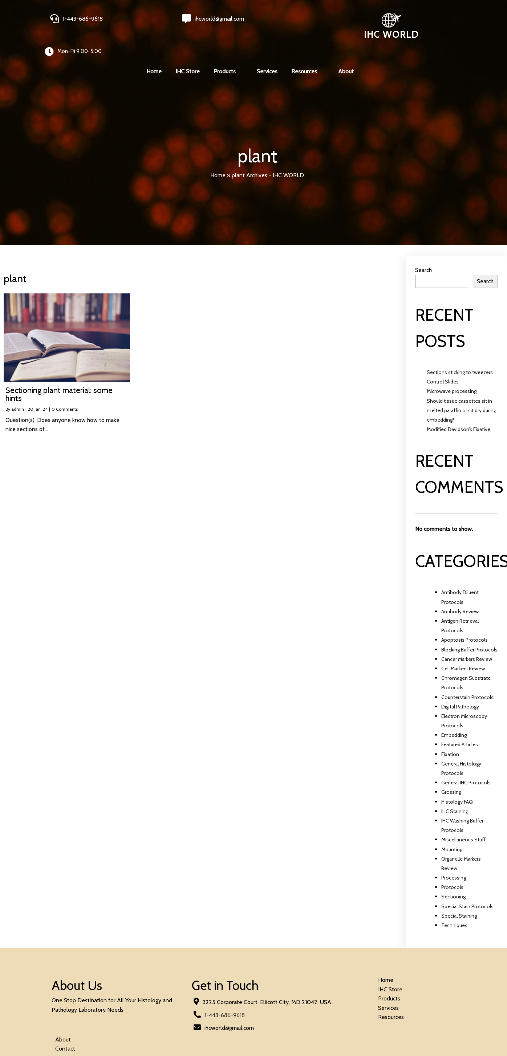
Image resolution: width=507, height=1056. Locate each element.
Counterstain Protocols (467, 670)
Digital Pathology (460, 680)
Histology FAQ (457, 775)
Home (218, 148)
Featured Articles (459, 718)
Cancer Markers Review (466, 632)
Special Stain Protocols (467, 880)
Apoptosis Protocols (464, 613)
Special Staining (459, 889)
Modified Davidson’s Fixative (458, 403)
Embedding (454, 709)
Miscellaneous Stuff (463, 813)
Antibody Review (460, 585)
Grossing (451, 766)
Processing (453, 851)
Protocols (452, 861)
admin (17, 383)
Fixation (450, 727)
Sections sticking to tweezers (460, 346)
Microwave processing (451, 365)
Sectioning (453, 870)
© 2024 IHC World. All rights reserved (99, 1022)
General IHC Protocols (466, 756)
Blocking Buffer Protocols (469, 623)
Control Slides (443, 355)
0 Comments (65, 383)
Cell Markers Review (463, 642)
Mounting (451, 823)
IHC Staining (454, 784)
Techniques (454, 899)
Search (423, 243)
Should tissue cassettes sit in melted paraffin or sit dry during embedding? (461, 384)
